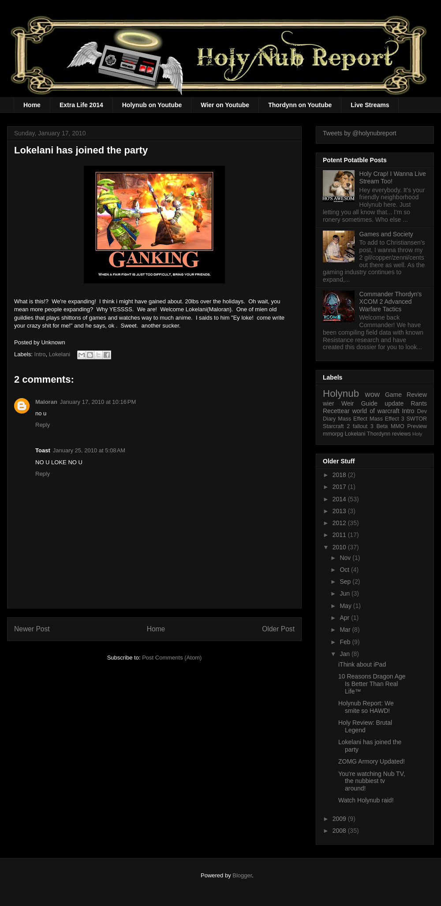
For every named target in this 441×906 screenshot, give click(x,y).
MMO (397, 426)
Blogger (242, 875)
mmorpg (333, 434)
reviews (401, 434)
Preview (417, 426)
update (394, 403)
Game (393, 394)
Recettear (336, 410)
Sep (346, 581)
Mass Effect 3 (387, 419)
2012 (340, 522)
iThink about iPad (362, 664)
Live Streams (370, 104)
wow (372, 394)
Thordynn (378, 434)
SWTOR (416, 419)
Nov (346, 557)
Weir (347, 403)
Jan (345, 653)
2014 (340, 499)
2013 (340, 511)
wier (328, 403)
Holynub (341, 393)
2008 (340, 830)
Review (417, 394)
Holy (417, 433)
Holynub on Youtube (152, 104)
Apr (345, 617)
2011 (340, 534)
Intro (40, 354)
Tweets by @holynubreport (359, 133)
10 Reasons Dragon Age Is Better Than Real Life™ (372, 684)
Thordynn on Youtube (300, 104)
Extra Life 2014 (81, 104)
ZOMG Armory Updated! (371, 761)
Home (32, 104)
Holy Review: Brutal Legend (365, 726)
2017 (340, 486)
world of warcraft (376, 410)
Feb (346, 641)
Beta (382, 426)
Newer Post (32, 629)
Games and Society (386, 234)
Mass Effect (352, 419)
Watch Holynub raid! (366, 800)
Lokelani (59, 354)
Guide (369, 403)
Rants (419, 403)
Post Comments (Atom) (172, 657)
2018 (340, 474)
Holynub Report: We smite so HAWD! (366, 707)
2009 (340, 818)
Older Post (278, 629)
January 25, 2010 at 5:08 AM (89, 450)
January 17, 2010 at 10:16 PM (98, 402)
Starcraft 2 (336, 426)
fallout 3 (363, 426)
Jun (345, 593)
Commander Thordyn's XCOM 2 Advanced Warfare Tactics (390, 302)
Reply (42, 424)
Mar (346, 629)
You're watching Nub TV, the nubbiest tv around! (371, 781)
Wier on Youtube (225, 104)
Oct (345, 569)
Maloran (46, 402)
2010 (340, 547)
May (346, 605)
